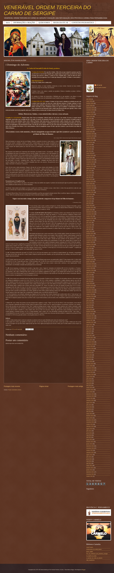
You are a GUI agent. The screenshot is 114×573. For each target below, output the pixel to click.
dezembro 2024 (90, 133)
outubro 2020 (89, 242)
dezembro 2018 (90, 290)
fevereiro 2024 (89, 155)
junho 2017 (89, 329)
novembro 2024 (90, 136)
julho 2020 (88, 248)
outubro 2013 (89, 424)
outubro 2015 (89, 372)
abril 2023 (88, 177)
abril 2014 (88, 411)
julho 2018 (88, 300)
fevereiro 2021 (89, 233)
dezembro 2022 (90, 185)
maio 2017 (88, 331)
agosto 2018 (89, 298)
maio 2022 (88, 201)
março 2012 (89, 465)
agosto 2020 (89, 246)
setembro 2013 (90, 426)
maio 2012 (88, 461)
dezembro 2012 (90, 446)
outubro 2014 (89, 398)
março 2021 (89, 231)
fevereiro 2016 (89, 363)
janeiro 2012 (89, 469)
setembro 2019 (90, 270)
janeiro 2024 (89, 157)
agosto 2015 (89, 376)
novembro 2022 (90, 188)
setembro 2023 (90, 166)
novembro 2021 (90, 214)
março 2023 (89, 179)
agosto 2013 (89, 428)
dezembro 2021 (90, 211)
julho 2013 (88, 430)
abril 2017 (88, 333)
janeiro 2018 (89, 313)
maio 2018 (88, 305)
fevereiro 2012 (89, 467)
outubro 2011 (89, 476)
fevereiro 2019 (89, 285)
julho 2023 (88, 170)
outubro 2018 (89, 294)
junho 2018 (89, 303)
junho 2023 (89, 172)
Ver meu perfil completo (100, 87)
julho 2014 (88, 404)
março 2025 (89, 127)
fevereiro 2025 (89, 129)
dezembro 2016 (90, 342)
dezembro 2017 (90, 316)
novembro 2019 (90, 266)
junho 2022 (89, 198)
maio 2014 (88, 409)
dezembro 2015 (90, 368)
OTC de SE (99, 85)
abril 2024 (88, 151)
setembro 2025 (90, 114)
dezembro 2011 (90, 472)
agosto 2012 (89, 454)
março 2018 (89, 309)
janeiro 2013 (89, 443)
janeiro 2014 (89, 417)
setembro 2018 (90, 296)
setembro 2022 (90, 192)
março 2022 (89, 205)
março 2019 (89, 283)
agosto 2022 (89, 194)
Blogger (84, 569)
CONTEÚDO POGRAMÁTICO (83, 23)
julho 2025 (88, 118)
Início (8, 23)
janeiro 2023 (89, 183)
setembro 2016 (90, 348)
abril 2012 (88, 463)
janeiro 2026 (89, 105)
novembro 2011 (90, 474)
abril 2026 (88, 99)
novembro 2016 (90, 344)
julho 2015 (88, 378)
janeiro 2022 (89, 209)
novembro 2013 (90, 422)
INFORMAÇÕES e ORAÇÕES (24, 23)
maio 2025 (88, 123)
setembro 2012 (90, 452)
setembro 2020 (90, 244)
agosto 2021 (89, 220)
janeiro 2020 (89, 261)
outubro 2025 (89, 112)
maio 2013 (88, 435)
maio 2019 (88, 279)
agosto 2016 (89, 350)
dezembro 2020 (90, 237)
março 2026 (89, 101)
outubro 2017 (89, 320)
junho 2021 (89, 225)
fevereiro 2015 (89, 389)
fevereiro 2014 (89, 415)
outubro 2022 (89, 190)
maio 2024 (88, 149)
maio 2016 (88, 357)
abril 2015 (88, 385)
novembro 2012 (90, 448)
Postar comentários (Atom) (14, 389)
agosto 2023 (89, 168)
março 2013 (89, 439)
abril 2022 (88, 203)
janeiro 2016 (89, 365)
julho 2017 (88, 326)
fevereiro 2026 (89, 103)
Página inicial (43, 386)
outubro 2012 (89, 450)
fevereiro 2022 (89, 207)
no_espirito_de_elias (91, 556)
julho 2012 (88, 456)
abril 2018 (88, 307)
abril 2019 (88, 281)
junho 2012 (89, 459)
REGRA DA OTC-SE (60, 23)
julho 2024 (88, 144)
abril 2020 (88, 255)
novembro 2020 (90, 240)
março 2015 (89, 387)
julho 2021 (88, 222)
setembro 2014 (90, 400)
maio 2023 (88, 175)
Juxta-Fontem (89, 547)
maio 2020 (88, 253)
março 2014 (89, 413)
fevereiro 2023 (89, 181)
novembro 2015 (90, 370)
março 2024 (89, 153)
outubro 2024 (89, 138)
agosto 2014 (89, 402)
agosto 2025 (89, 116)
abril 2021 (88, 229)
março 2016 (89, 361)
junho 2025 (89, 120)
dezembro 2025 (90, 107)
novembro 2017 (90, 318)
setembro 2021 (90, 218)
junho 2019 (89, 277)
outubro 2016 (89, 346)
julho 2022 (88, 196)
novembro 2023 (90, 162)
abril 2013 (88, 437)
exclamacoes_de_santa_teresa (93, 549)
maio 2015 (88, 383)
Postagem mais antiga (75, 386)
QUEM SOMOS (44, 23)
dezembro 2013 (90, 420)
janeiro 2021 (89, 235)
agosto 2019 (89, 272)
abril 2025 (88, 125)
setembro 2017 (90, 322)
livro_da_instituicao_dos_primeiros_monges (97, 553)
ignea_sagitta (89, 551)
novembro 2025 (90, 110)
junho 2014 (89, 407)
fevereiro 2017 (89, 337)
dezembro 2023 (90, 159)
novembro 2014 (90, 396)
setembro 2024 (90, 140)
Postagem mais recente (12, 386)
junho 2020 (89, 251)
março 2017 (89, 335)
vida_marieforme (90, 560)
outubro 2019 (89, 268)
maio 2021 (88, 227)
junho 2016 (89, 355)
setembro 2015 (90, 374)
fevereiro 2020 (89, 259)
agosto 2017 (89, 324)
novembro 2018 (90, 292)
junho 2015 (89, 381)
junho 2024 (89, 146)
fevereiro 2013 (89, 441)
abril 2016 (88, 359)
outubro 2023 (89, 164)
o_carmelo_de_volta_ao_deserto (94, 558)
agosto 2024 (89, 142)
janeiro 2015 (89, 391)
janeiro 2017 (89, 339)
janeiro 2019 (89, 287)
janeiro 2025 (89, 131)
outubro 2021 (89, 216)
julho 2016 (88, 352)
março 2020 (89, 257)
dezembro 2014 (90, 394)
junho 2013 (89, 433)
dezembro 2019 (90, 263)
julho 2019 (88, 274)
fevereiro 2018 (89, 311)
